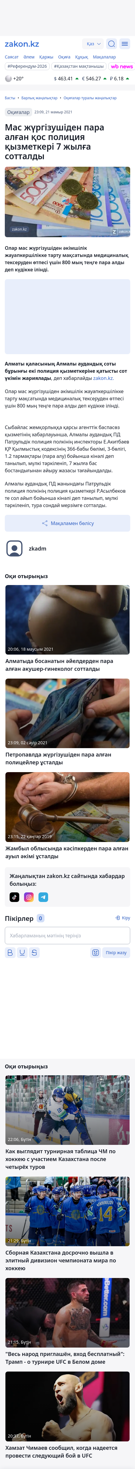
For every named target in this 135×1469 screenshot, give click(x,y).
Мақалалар (104, 57)
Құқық (81, 57)
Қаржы (46, 57)
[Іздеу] (111, 43)
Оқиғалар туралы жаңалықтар (89, 97)
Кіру (126, 918)
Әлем (29, 57)
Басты (10, 97)
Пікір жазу (116, 952)
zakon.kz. (103, 378)
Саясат (12, 57)
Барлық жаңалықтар (39, 97)
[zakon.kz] (22, 44)
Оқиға (64, 57)
